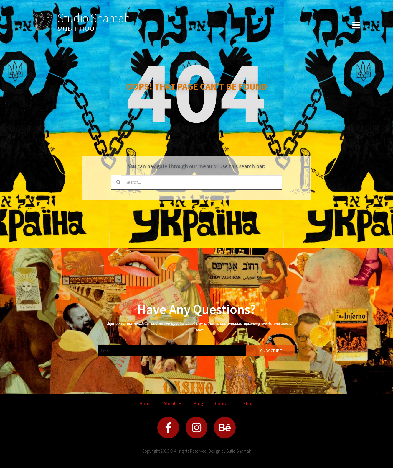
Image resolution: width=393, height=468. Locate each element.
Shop (248, 403)
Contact (223, 403)
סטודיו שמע (75, 28)
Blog (198, 403)
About (173, 403)
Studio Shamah (93, 17)
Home (145, 403)
